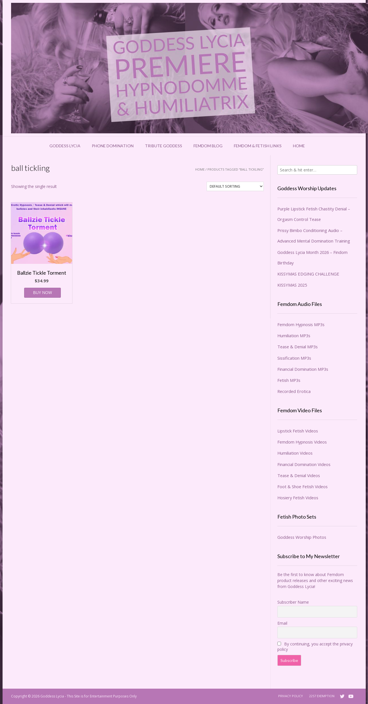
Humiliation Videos (295, 453)
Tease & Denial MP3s (297, 346)
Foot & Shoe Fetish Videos (302, 486)
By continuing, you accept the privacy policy (315, 646)
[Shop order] (235, 186)
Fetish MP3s (288, 380)
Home (299, 145)
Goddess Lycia (64, 145)
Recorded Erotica (294, 391)
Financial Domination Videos (303, 464)
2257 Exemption (321, 696)
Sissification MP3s (294, 358)
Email (282, 623)
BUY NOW (42, 292)
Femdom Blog (208, 145)
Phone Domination (113, 145)
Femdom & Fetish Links (258, 145)
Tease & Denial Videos (298, 475)
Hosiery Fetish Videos (297, 497)
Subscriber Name (293, 602)
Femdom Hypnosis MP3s (301, 324)
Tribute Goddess (163, 145)
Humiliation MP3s (293, 335)
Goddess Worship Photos (301, 537)
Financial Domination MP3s (302, 369)
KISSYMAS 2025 (292, 285)
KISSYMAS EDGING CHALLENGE (308, 274)
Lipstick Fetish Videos (297, 431)
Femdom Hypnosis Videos (302, 442)
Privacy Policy (290, 696)
